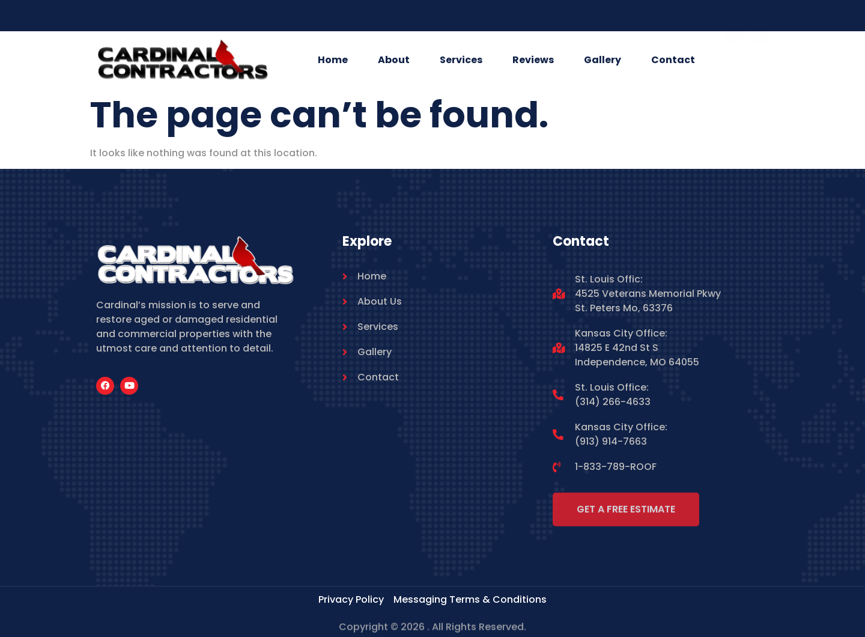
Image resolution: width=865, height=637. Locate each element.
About (394, 60)
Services (461, 60)
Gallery (602, 60)
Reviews (533, 60)
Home (333, 60)
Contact (673, 60)
